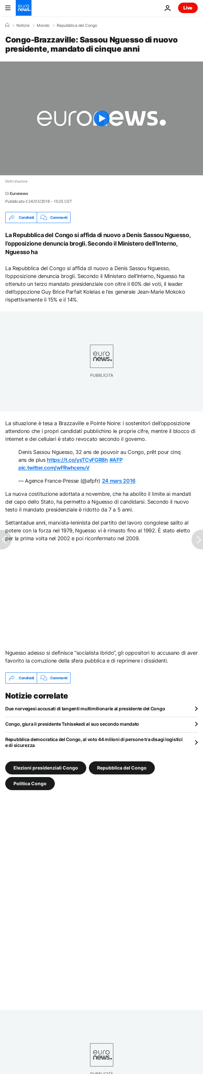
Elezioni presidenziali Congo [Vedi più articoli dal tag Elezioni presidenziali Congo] (45, 768)
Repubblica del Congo (77, 25)
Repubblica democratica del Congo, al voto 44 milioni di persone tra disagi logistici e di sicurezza (93, 742)
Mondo (43, 25)
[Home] (7, 25)
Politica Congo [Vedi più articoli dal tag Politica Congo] (30, 783)
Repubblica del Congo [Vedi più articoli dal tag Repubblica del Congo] (122, 768)
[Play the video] (101, 118)
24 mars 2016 (118, 480)
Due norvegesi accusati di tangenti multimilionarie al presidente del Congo (85, 708)
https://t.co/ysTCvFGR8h (77, 460)
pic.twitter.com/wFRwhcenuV (54, 467)
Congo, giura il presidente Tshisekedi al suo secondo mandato (72, 724)
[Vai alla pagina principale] (23, 8)
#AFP (116, 460)
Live (188, 7)
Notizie (23, 25)
